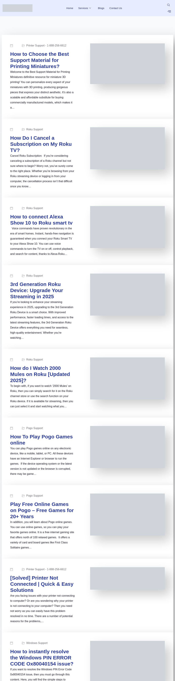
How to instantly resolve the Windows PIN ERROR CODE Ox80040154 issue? (41, 658)
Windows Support (36, 643)
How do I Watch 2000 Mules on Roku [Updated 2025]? (40, 374)
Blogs (101, 8)
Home (69, 8)
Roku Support (34, 129)
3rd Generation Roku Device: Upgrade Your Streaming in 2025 (36, 290)
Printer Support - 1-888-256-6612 (46, 45)
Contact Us (115, 8)
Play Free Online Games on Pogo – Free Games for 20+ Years (42, 510)
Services (85, 8)
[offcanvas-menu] (169, 11)
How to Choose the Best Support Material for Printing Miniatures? (39, 60)
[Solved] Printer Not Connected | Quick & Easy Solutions (41, 584)
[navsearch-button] (168, 5)
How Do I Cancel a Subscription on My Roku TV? (41, 144)
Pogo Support (34, 428)
